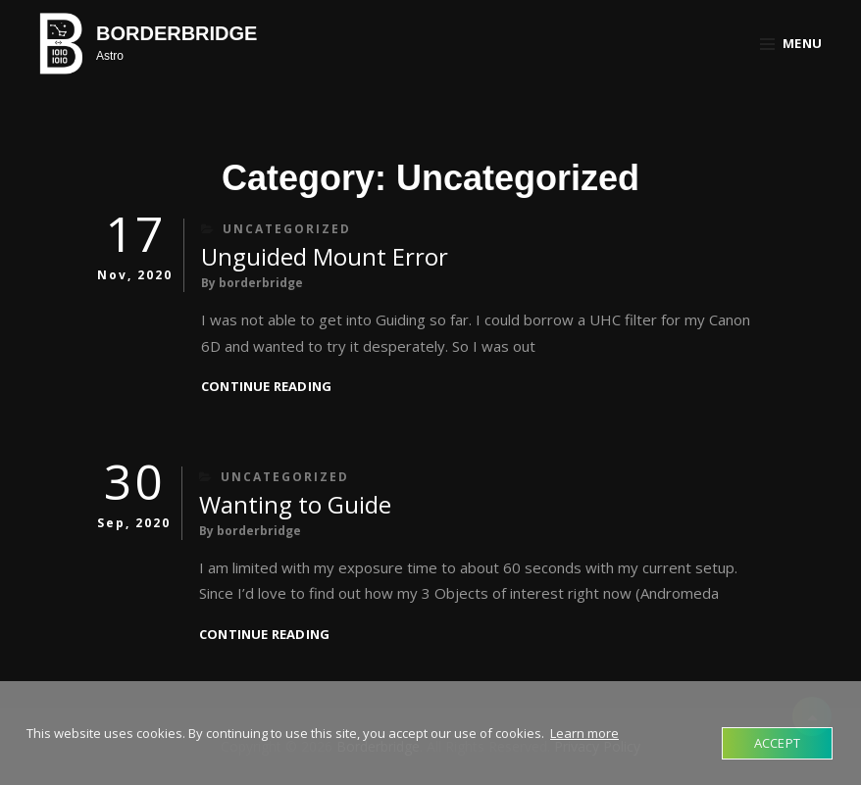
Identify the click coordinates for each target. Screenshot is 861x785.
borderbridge (261, 282)
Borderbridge (176, 33)
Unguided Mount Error (324, 256)
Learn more (584, 733)
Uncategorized (287, 229)
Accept (777, 743)
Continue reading (266, 386)
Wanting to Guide (295, 504)
